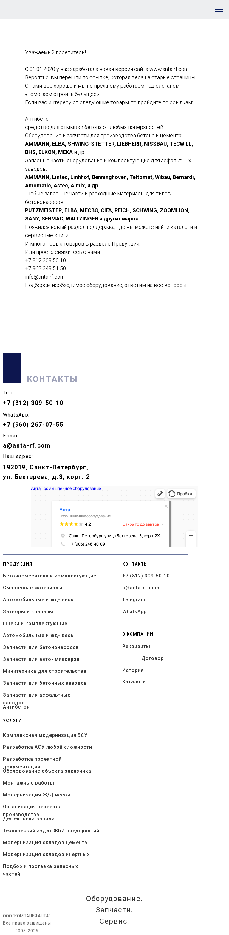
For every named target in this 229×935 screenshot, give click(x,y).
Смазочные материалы (33, 588)
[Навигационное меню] (219, 10)
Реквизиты (136, 646)
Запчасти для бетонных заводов (45, 683)
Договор (152, 658)
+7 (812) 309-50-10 (33, 402)
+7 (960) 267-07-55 (33, 424)
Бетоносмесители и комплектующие (49, 576)
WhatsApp (134, 611)
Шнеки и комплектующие (35, 623)
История (133, 670)
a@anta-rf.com (27, 445)
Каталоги (134, 681)
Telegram (134, 599)
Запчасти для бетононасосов (41, 647)
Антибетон (16, 707)
